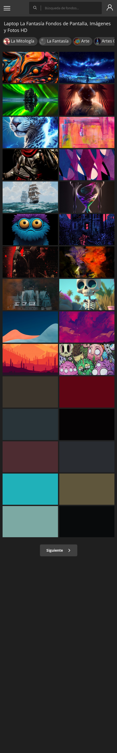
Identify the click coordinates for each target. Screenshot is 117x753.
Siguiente (58, 550)
